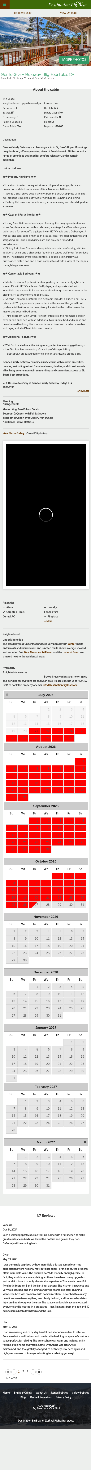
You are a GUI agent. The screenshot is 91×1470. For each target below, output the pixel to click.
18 (36, 783)
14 (70, 776)
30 (59, 738)
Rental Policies (59, 1393)
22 (48, 731)
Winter (72, 644)
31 (70, 738)
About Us (41, 1393)
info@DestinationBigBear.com (60, 685)
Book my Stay (23, 13)
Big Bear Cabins (23, 1393)
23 (59, 731)
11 (36, 776)
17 (25, 783)
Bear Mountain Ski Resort (38, 652)
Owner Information (40, 1397)
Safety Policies (80, 1393)
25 (82, 731)
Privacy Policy (64, 1397)
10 (25, 776)
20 (59, 783)
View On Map (68, 13)
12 (48, 776)
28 (36, 738)
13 (59, 776)
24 (70, 731)
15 (82, 776)
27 (25, 738)
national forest (71, 652)
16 (13, 783)
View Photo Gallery (13, 433)
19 (48, 783)
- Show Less (82, 391)
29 (48, 738)
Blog (23, 1397)
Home (6, 1393)
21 (36, 731)
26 (13, 738)
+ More (48, 621)
